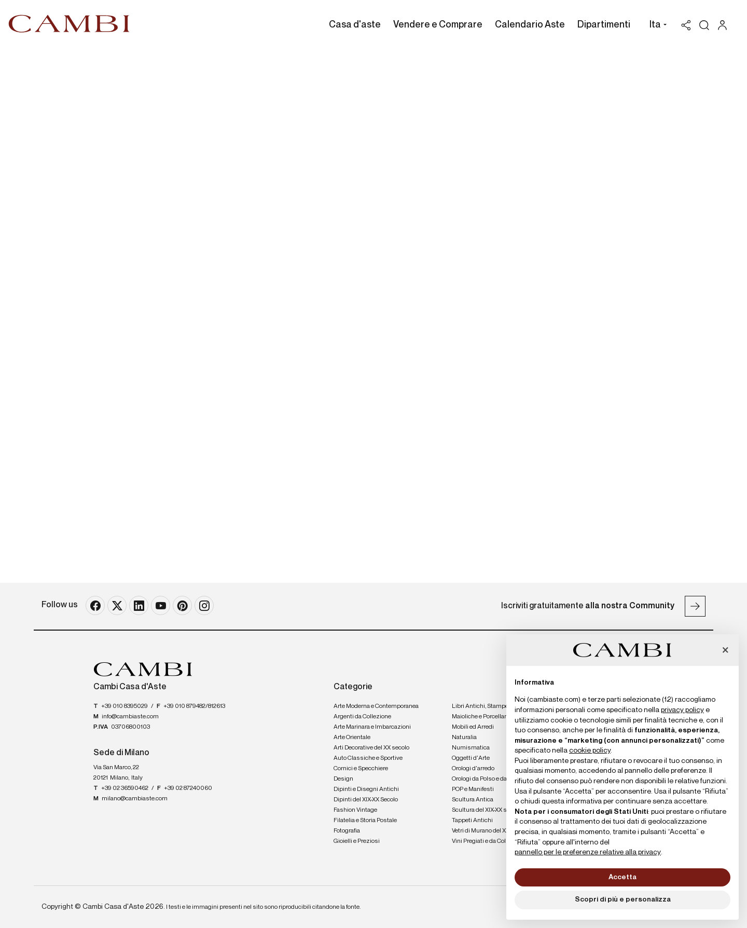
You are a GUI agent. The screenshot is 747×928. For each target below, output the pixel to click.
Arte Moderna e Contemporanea (376, 706)
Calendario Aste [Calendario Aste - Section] (530, 25)
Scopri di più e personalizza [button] (623, 899)
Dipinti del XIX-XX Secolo (366, 800)
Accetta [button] (622, 877)
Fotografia (347, 831)
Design (343, 779)
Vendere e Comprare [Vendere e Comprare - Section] (437, 25)
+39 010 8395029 (124, 706)
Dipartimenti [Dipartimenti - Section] (603, 25)
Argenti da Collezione (362, 717)
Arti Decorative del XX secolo (371, 748)
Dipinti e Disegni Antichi (366, 789)
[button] (655, 26)
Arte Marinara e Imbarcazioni (372, 727)
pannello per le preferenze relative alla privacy (588, 852)
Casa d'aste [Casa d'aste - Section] (355, 25)
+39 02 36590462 (124, 788)
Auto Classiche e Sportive (368, 758)
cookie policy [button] (590, 750)
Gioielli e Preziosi (357, 841)
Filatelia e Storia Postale (365, 820)
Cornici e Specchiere (361, 769)
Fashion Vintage (355, 810)
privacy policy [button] (682, 710)
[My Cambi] (725, 25)
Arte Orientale (352, 737)
